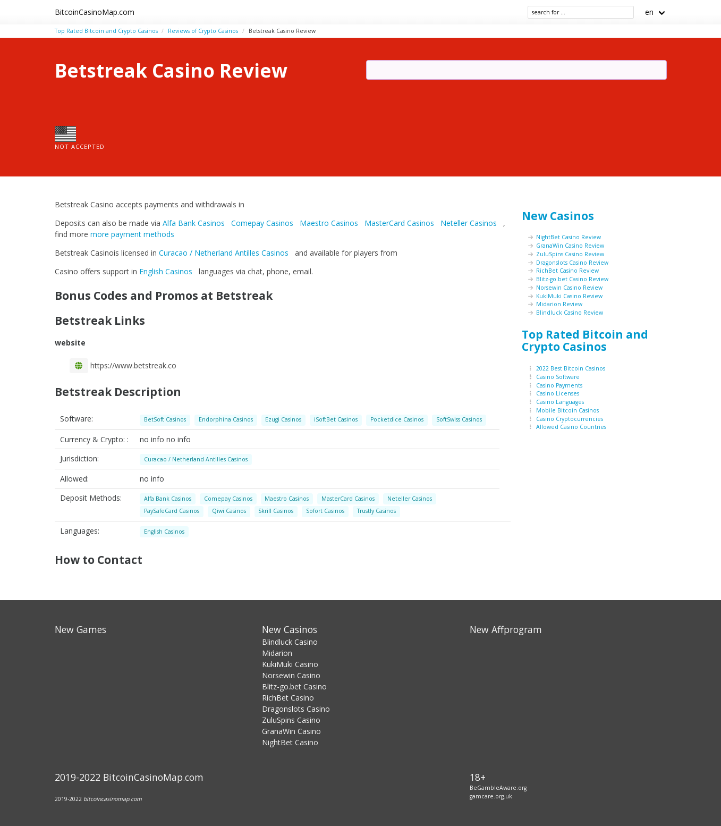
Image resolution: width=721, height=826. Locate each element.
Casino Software (558, 377)
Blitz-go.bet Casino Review (572, 279)
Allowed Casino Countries (571, 427)
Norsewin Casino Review (569, 287)
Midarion (277, 653)
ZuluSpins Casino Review (570, 254)
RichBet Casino (288, 698)
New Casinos (558, 215)
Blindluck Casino (290, 642)
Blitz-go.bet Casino (294, 686)
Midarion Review (559, 304)
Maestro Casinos (330, 223)
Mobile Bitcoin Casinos (567, 410)
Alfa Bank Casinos (195, 223)
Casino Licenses (557, 393)
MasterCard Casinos (400, 223)
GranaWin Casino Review (570, 245)
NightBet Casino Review (568, 237)
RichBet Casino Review (567, 270)
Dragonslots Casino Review (572, 262)
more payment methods (132, 234)
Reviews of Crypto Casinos (203, 31)
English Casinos (166, 271)
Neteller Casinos (469, 223)
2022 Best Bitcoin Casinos (570, 368)
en (649, 12)
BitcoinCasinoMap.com (94, 12)
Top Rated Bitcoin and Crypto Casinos (106, 31)
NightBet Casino (290, 742)
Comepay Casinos (263, 223)
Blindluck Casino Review (569, 312)
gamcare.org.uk (491, 796)
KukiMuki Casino (290, 664)
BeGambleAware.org (498, 787)
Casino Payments (559, 385)
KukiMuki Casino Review (569, 296)
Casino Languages (560, 402)
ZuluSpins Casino (291, 720)
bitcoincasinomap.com (112, 799)
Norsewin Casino (291, 675)
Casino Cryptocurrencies (569, 419)
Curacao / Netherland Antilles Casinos (225, 253)
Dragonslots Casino (296, 709)
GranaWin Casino (291, 731)
